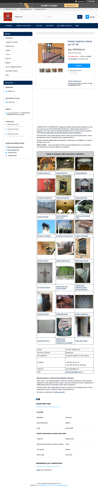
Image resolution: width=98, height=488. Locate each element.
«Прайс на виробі (59, 392)
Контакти (50, 25)
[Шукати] (79, 17)
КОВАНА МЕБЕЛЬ (81, 173)
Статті (8, 54)
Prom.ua (58, 483)
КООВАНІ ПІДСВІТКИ (44, 198)
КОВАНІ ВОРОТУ (62, 173)
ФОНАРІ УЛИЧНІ (42, 261)
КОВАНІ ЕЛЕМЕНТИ (81, 314)
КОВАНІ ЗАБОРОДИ (63, 261)
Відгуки (8, 62)
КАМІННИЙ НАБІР (62, 314)
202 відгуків (81, 1)
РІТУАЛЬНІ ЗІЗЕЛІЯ (43, 287)
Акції (77, 25)
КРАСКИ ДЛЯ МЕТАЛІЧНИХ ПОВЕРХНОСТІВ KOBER (64, 341)
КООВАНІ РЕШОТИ (43, 173)
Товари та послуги (23, 25)
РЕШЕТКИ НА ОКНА (81, 261)
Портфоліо (9, 38)
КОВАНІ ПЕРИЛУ (42, 217)
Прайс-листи (10, 46)
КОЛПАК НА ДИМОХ (44, 236)
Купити (79, 65)
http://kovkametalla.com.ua (74, 372)
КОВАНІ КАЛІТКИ (43, 314)
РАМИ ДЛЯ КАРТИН (62, 198)
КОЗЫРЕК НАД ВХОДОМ (64, 236)
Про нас (39, 25)
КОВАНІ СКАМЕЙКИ (81, 236)
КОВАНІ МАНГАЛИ (81, 198)
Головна (8, 25)
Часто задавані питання (14, 67)
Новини (8, 50)
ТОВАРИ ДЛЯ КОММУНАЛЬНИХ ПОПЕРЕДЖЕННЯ (81, 287)
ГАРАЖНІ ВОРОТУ (43, 341)
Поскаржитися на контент (45, 485)
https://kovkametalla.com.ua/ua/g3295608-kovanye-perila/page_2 (61, 133)
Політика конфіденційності (60, 485)
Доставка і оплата (64, 25)
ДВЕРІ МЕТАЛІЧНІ (81, 341)
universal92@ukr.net (13, 150)
